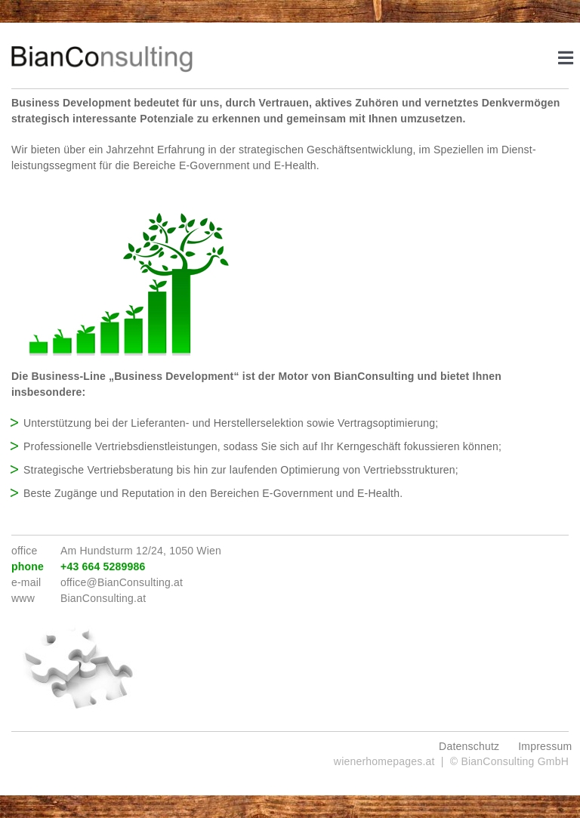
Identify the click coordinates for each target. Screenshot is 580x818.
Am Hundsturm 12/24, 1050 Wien (140, 551)
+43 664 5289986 (103, 566)
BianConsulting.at (103, 598)
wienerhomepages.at (384, 761)
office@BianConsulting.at (121, 582)
